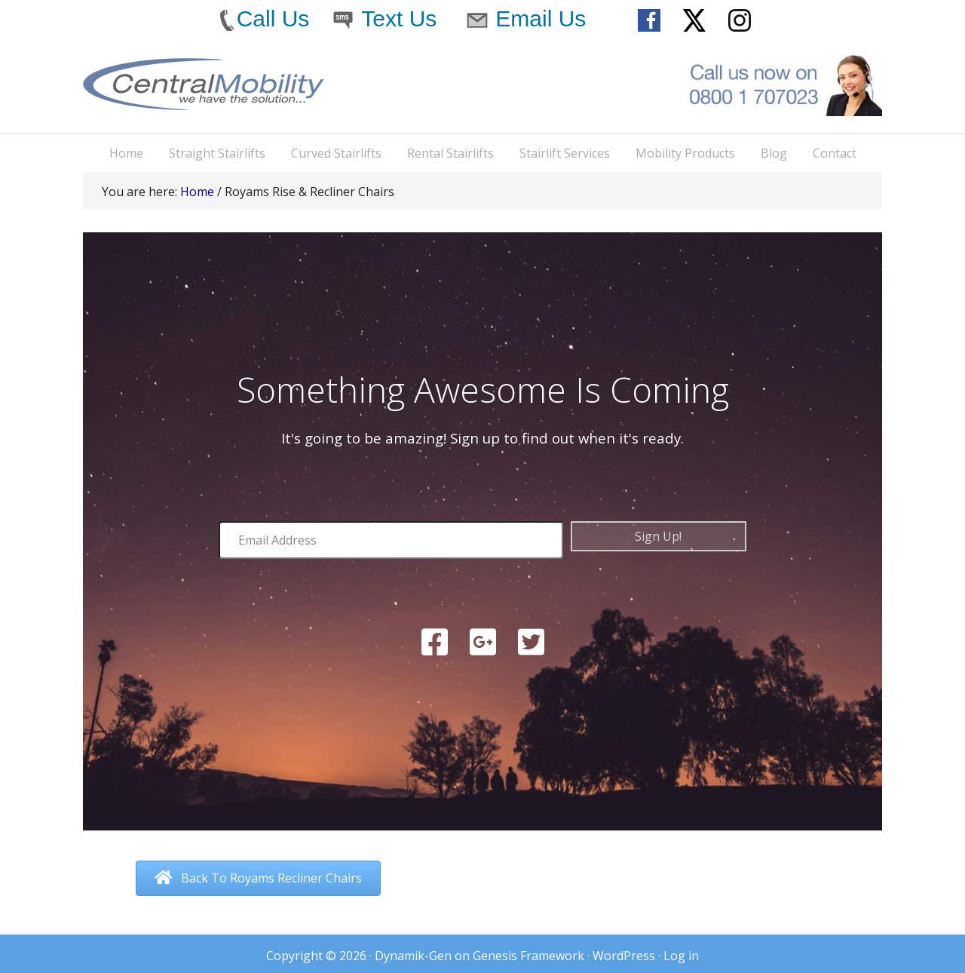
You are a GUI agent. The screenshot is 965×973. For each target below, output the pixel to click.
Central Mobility (203, 96)
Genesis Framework (528, 955)
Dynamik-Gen (413, 955)
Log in (681, 955)
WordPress (624, 955)
